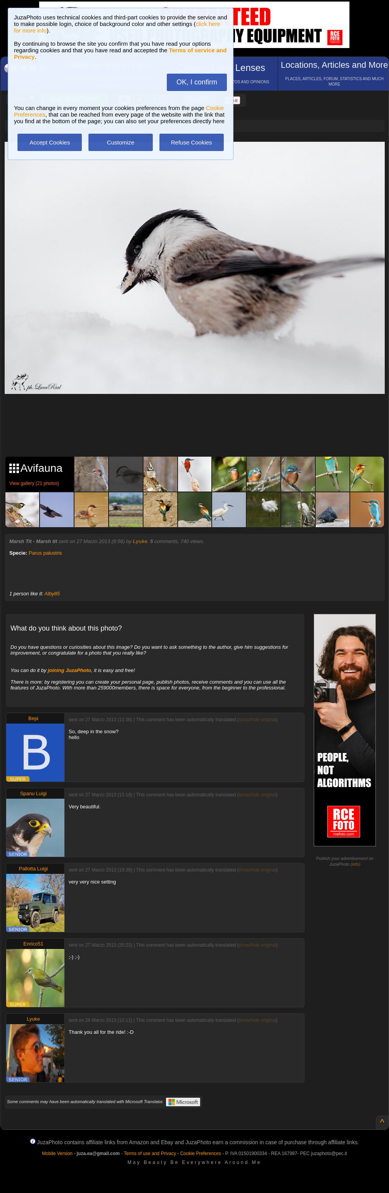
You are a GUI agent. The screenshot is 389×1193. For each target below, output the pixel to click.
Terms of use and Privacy (150, 1153)
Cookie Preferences (200, 1153)
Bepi (33, 718)
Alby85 (52, 593)
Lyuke (140, 541)
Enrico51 (33, 944)
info (355, 864)
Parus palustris (45, 553)
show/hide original (257, 719)
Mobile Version (57, 1153)
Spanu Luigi (33, 793)
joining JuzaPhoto (69, 670)
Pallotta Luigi (33, 869)
